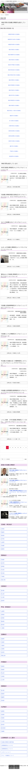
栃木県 (2, 563)
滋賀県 (2, 638)
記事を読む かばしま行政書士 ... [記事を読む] (14, 266)
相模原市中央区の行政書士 (14, 39)
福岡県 (2, 711)
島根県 (2, 669)
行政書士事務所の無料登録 (11, 1)
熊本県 (2, 724)
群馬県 (2, 566)
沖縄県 (2, 731)
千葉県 (2, 576)
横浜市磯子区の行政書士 (14, 54)
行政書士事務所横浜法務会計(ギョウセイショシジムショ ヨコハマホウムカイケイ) (18, 492)
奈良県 (2, 652)
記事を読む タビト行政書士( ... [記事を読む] (14, 239)
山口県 (2, 679)
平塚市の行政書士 (14, 151)
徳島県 (2, 693)
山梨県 (2, 611)
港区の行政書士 (23, 312)
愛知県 (2, 621)
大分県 (2, 721)
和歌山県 (3, 655)
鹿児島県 (3, 728)
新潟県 (2, 590)
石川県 (2, 597)
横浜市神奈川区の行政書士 (14, 75)
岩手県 (2, 538)
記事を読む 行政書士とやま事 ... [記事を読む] (14, 353)
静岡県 (2, 618)
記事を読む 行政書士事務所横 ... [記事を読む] (14, 214)
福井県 (2, 600)
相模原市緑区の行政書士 (14, 44)
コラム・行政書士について (7, 755)
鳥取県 (2, 666)
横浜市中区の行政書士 (14, 95)
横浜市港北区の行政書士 (14, 69)
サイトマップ (21, 1)
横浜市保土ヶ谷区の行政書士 (14, 110)
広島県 (2, 676)
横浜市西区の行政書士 (14, 80)
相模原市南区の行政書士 (14, 34)
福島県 (2, 549)
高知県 (2, 700)
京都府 (2, 642)
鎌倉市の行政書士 (14, 115)
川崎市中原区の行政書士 (14, 141)
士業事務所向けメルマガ (7, 745)
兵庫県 (2, 648)
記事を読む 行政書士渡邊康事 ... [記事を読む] (14, 326)
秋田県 (2, 535)
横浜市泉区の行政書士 (14, 90)
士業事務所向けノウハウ (7, 748)
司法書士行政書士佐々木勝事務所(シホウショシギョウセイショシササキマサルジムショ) (14, 363)
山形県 (2, 542)
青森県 (2, 532)
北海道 (2, 528)
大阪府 (2, 645)
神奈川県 (3, 579)
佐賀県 (2, 714)
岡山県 (2, 673)
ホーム (3, 1)
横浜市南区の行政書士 (14, 105)
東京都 (2, 573)
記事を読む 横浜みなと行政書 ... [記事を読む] (14, 297)
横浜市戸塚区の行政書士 (14, 64)
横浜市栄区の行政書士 (14, 59)
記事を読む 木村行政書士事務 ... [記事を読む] (14, 186)
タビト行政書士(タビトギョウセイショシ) (13, 222)
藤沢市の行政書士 (14, 146)
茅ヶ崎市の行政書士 (14, 120)
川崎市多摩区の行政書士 (14, 136)
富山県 (2, 593)
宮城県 (2, 545)
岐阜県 (2, 624)
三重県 (2, 628)
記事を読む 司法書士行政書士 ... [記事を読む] (14, 382)
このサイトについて (6, 752)
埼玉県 (2, 569)
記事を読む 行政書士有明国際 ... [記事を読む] (14, 412)
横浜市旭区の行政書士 (14, 49)
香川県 (2, 690)
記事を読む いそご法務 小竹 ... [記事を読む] (14, 439)
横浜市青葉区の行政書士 (14, 85)
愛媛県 (2, 697)
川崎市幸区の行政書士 (14, 125)
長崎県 (2, 717)
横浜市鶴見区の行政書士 (14, 100)
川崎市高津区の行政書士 (14, 130)
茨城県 (2, 559)
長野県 (2, 614)
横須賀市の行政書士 (14, 156)
